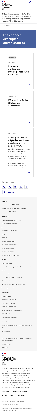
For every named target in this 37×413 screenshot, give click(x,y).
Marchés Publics (6, 281)
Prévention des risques (8, 248)
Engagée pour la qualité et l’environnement (14, 208)
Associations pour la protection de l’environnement (16, 267)
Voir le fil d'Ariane (7, 26)
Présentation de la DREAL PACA (11, 205)
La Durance (5, 335)
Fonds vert (4, 347)
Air (2, 227)
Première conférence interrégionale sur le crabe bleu (18, 70)
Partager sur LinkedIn (15, 187)
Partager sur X (10, 187)
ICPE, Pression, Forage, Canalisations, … (12, 277)
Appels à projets (6, 296)
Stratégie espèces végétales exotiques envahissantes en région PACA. (18, 141)
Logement (4, 238)
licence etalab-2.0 (9, 410)
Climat (3, 234)
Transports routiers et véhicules (10, 255)
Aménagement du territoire (9, 224)
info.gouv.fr (5, 391)
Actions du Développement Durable (12, 220)
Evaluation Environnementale (10, 274)
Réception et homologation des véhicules (13, 284)
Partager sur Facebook (4, 187)
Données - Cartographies (9, 307)
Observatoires (6, 314)
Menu (34, 2)
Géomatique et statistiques (9, 317)
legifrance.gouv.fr (8, 395)
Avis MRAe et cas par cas (9, 300)
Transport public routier (8, 288)
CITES (3, 270)
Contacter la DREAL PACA (9, 212)
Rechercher (30, 2)
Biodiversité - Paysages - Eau (9, 231)
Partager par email (21, 187)
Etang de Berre (6, 331)
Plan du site (5, 401)
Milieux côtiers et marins (8, 241)
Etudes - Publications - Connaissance (12, 310)
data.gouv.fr (21, 395)
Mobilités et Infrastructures (9, 245)
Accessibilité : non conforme (10, 404)
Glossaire (12, 401)
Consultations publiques (8, 303)
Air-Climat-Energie (7, 263)
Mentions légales (21, 401)
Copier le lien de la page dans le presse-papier (26, 187)
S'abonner (9, 192)
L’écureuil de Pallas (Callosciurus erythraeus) (18, 103)
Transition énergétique (8, 252)
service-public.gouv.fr (20, 391)
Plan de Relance (6, 344)
